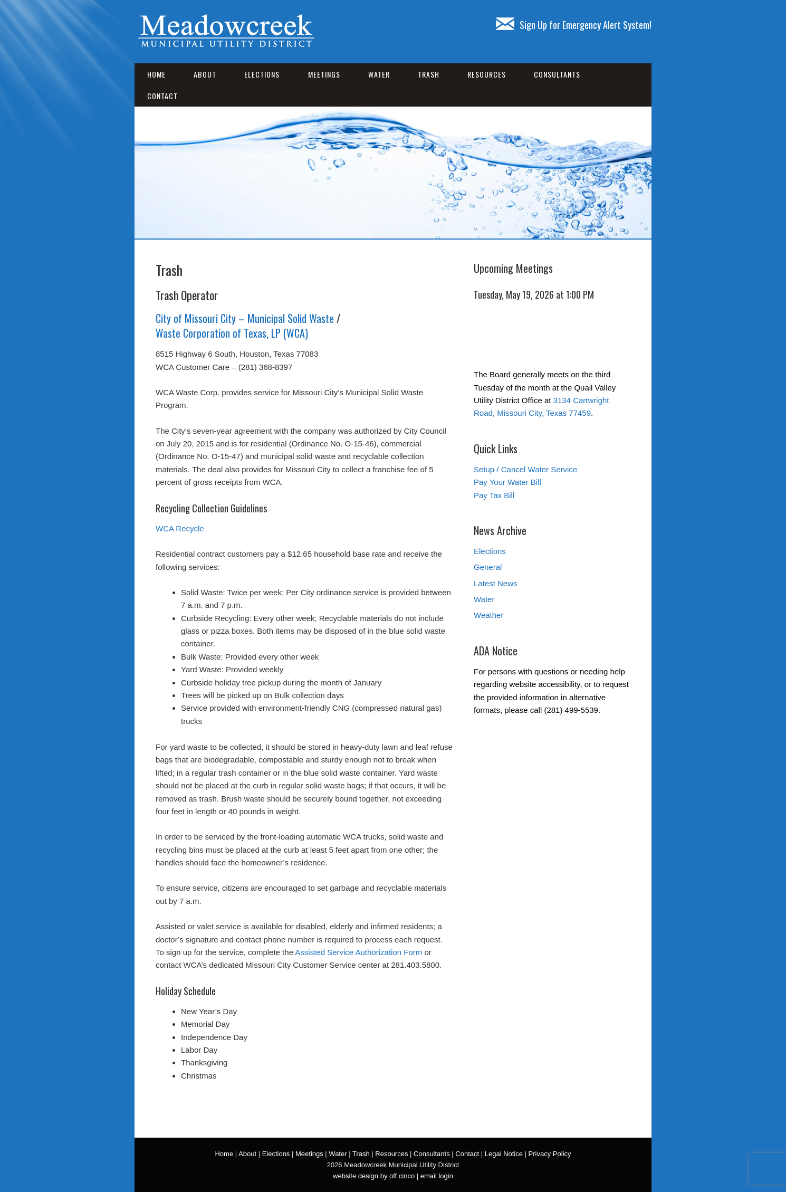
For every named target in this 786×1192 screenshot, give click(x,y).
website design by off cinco (374, 1176)
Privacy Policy (550, 1154)
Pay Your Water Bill (507, 482)
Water (379, 74)
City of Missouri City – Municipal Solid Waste (245, 318)
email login (436, 1176)
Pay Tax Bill (494, 495)
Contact (162, 95)
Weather (488, 615)
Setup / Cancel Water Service (525, 469)
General (488, 566)
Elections (262, 74)
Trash (428, 74)
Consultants (557, 74)
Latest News (495, 583)
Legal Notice (504, 1154)
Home (156, 74)
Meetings (324, 74)
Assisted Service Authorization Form (358, 952)
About (205, 74)
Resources (486, 74)
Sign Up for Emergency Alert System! (573, 25)
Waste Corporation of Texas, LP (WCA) (232, 333)
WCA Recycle (180, 528)
